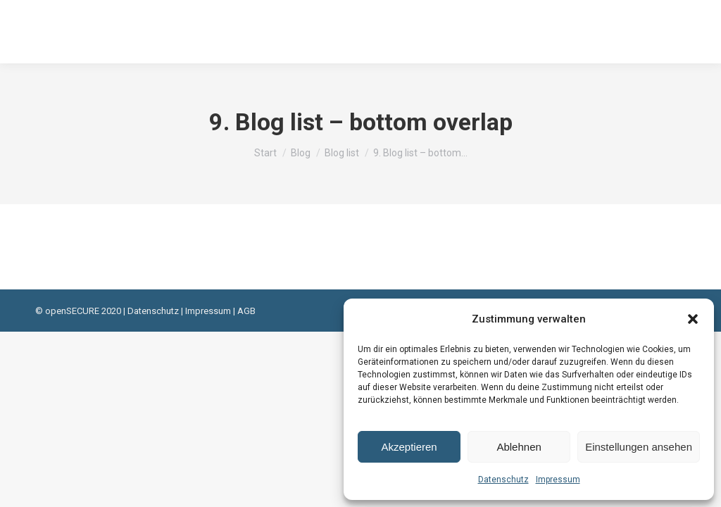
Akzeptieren (409, 447)
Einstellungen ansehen (638, 447)
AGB (246, 311)
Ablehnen (518, 447)
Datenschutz (503, 479)
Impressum (558, 479)
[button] (693, 319)
